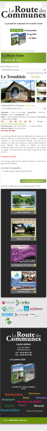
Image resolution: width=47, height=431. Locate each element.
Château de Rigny (23, 229)
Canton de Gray (12, 60)
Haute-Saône (10, 410)
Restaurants (14, 394)
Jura (26, 397)
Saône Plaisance (23, 202)
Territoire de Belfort (29, 401)
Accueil (3, 51)
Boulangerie (8, 399)
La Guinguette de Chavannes (23, 255)
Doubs (10, 405)
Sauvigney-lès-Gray (11, 66)
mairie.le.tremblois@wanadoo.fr (13, 124)
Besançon (34, 393)
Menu (2, 5)
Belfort (22, 405)
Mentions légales (18, 420)
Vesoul (39, 405)
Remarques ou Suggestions (33, 181)
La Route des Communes (23, 11)
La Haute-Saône (12, 51)
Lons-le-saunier (34, 411)
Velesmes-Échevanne (35, 73)
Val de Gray (30, 105)
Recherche (44, 5)
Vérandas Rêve (23, 281)
